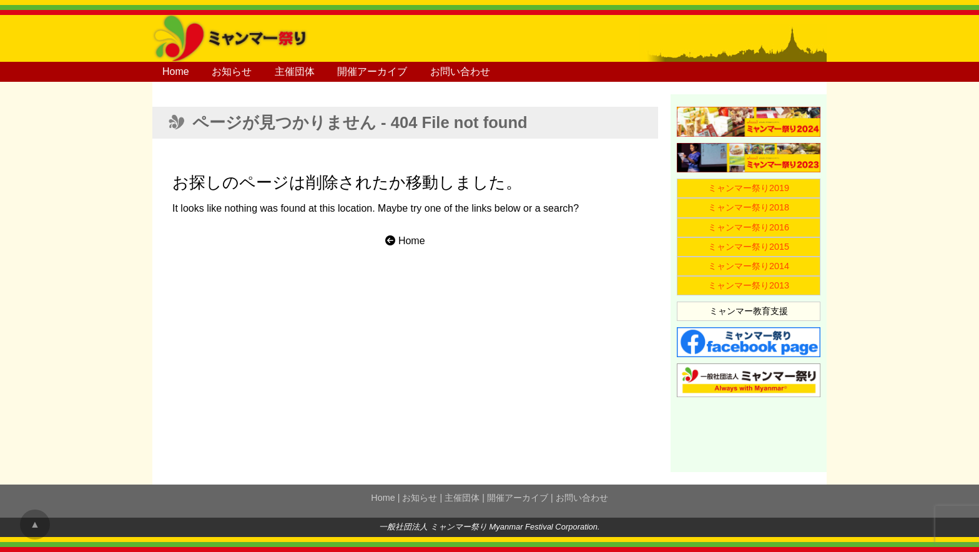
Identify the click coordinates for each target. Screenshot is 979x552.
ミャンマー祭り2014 (748, 266)
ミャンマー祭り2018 (748, 207)
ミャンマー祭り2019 (748, 188)
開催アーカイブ (372, 71)
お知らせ (232, 71)
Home (175, 71)
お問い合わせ (460, 71)
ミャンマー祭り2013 (748, 285)
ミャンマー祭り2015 (748, 247)
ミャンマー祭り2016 (748, 227)
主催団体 (295, 71)
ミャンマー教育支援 (748, 311)
